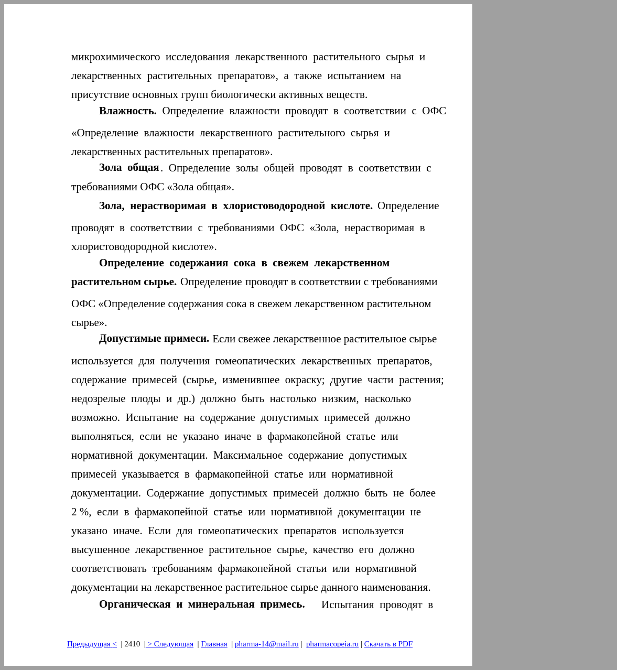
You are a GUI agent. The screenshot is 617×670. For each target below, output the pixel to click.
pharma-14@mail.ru (267, 644)
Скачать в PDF (388, 644)
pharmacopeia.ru (332, 644)
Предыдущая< (92, 644)
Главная (214, 644)
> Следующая (169, 644)
